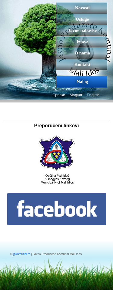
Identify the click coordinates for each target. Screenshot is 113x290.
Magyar (76, 95)
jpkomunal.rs (21, 254)
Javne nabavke (82, 30)
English (93, 95)
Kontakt (82, 64)
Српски (58, 95)
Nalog (82, 81)
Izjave (82, 41)
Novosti (82, 7)
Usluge (82, 19)
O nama (82, 53)
